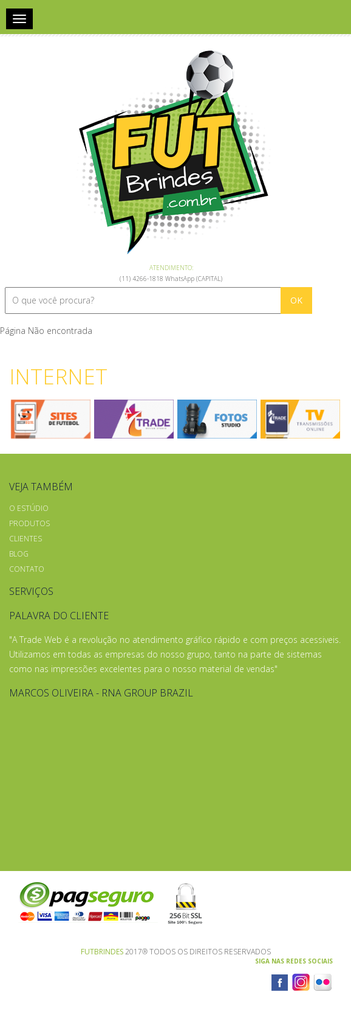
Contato (26, 569)
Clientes (25, 538)
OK (296, 300)
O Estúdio (29, 508)
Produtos (29, 523)
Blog (19, 554)
